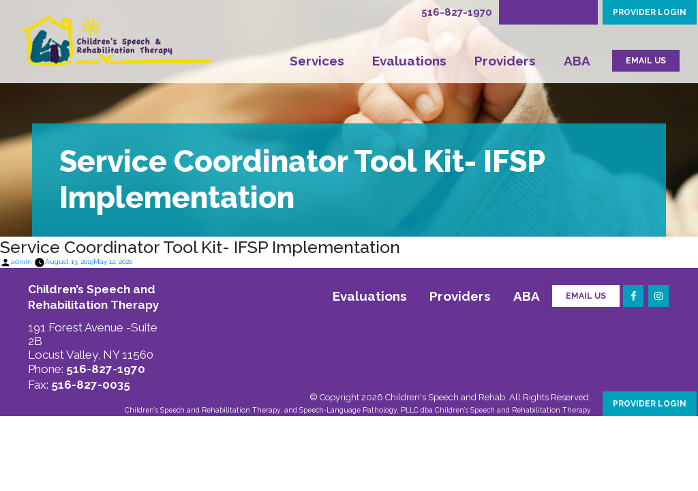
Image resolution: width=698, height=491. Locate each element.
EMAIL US (646, 60)
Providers (505, 60)
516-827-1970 (456, 12)
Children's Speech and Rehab (445, 397)
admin (21, 261)
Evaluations (409, 60)
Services (317, 60)
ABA (577, 60)
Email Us (586, 296)
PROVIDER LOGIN (649, 12)
